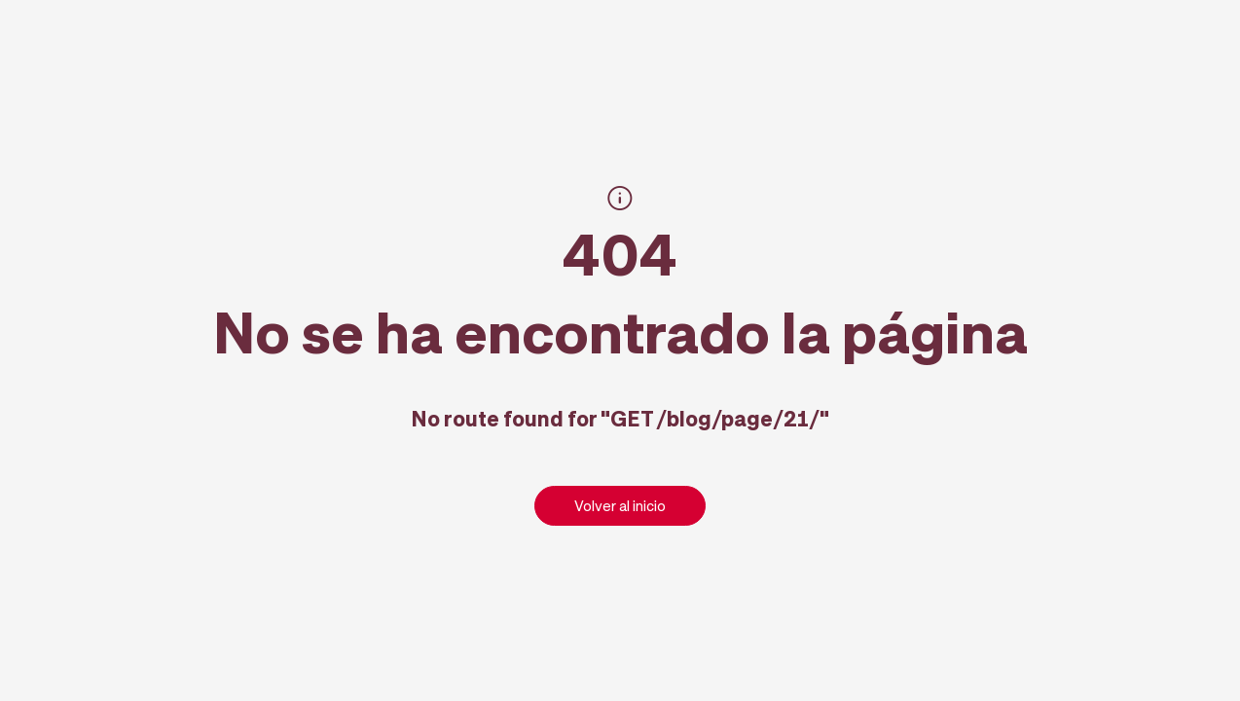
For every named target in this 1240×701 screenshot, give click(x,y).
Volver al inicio (620, 505)
